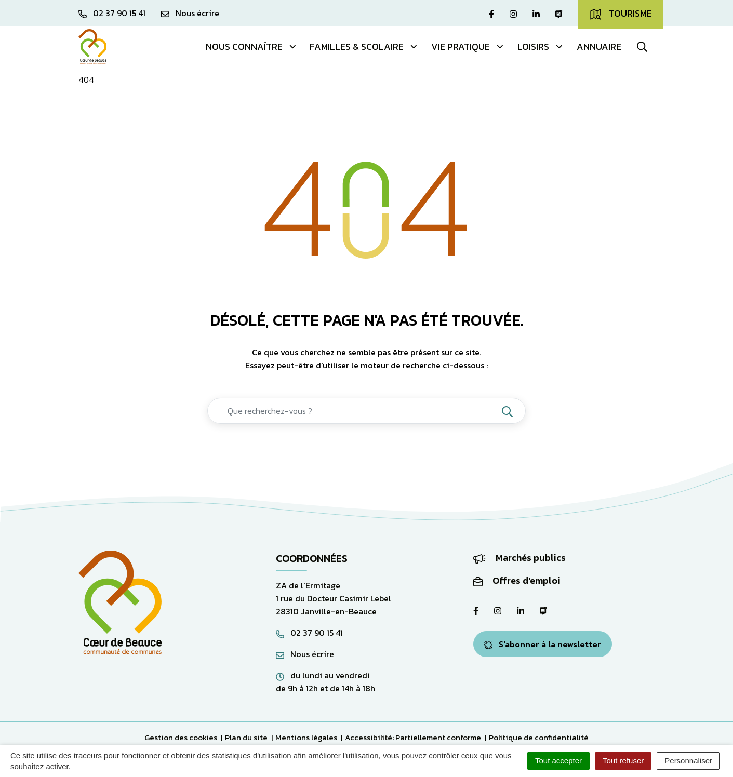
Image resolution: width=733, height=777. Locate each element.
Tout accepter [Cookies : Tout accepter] (558, 760)
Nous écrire (305, 654)
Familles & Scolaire (364, 46)
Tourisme (620, 13)
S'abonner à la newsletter (542, 644)
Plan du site (246, 737)
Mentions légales (306, 737)
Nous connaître (251, 46)
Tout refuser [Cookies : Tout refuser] (623, 760)
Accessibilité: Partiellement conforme (413, 737)
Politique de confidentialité (539, 737)
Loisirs (540, 46)
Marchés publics (519, 558)
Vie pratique (467, 46)
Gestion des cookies (180, 737)
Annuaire (599, 46)
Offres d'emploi (517, 580)
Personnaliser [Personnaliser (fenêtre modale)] (688, 760)
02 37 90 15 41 (309, 632)
